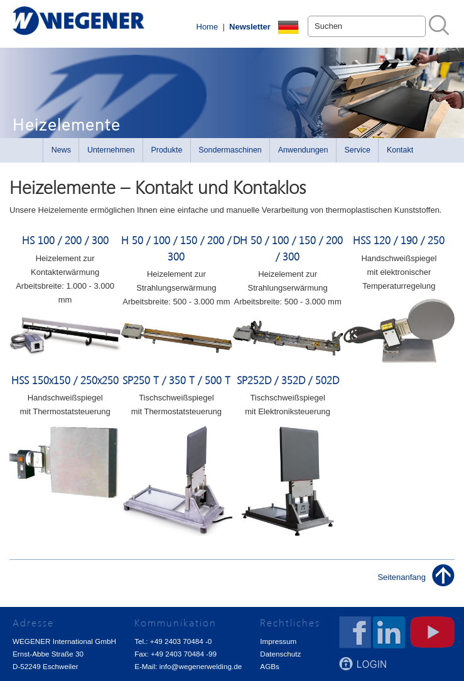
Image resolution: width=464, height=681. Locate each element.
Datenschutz (280, 654)
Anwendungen (303, 150)
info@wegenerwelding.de (200, 666)
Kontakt (400, 150)
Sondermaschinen (230, 150)
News (61, 150)
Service (357, 150)
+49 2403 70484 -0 (181, 641)
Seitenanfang (401, 577)
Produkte (166, 150)
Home (208, 26)
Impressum (278, 641)
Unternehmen (111, 150)
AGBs (269, 666)
